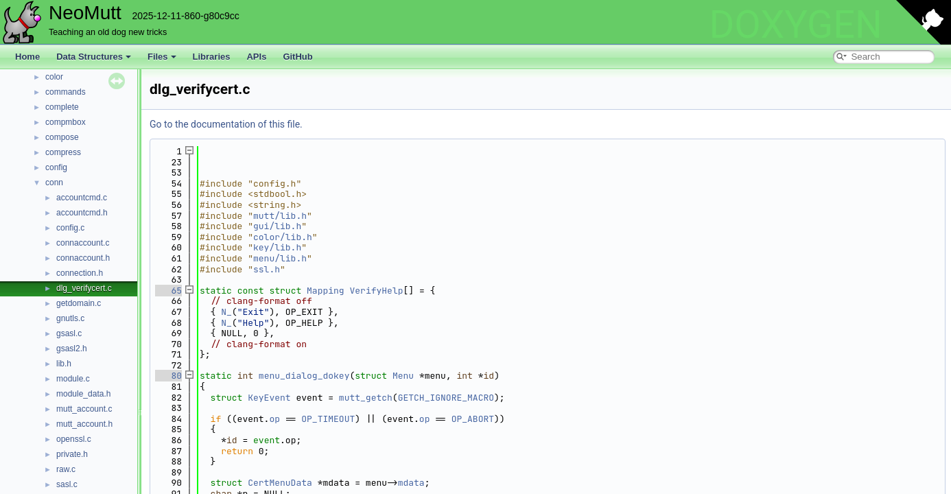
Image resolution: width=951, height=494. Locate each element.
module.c (73, 379)
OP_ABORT (472, 419)
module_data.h (83, 394)
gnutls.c (70, 318)
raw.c (65, 469)
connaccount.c (82, 243)
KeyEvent (269, 397)
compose (62, 137)
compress (63, 152)
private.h (72, 454)
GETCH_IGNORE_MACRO (446, 397)
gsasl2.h (71, 348)
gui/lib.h (277, 226)
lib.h (63, 363)
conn (54, 182)
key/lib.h (277, 247)
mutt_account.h (84, 424)
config (56, 167)
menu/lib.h (280, 258)
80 (168, 375)
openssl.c (73, 439)
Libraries (212, 56)
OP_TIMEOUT (328, 419)
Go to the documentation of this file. (226, 124)
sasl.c (67, 484)
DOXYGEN (795, 24)
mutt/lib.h (280, 216)
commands (65, 92)
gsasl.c (69, 333)
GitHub (297, 56)
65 (168, 290)
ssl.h (266, 269)
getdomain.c (78, 303)
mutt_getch (365, 397)
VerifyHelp (376, 290)
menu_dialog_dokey (304, 375)
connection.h (79, 273)
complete (62, 107)
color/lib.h (282, 237)
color (54, 77)
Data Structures (93, 56)
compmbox (65, 122)
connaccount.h (83, 258)
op (274, 419)
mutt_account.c (84, 409)
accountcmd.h (82, 212)
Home (27, 56)
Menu (403, 375)
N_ (226, 312)
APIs (256, 56)
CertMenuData (280, 483)
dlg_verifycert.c (84, 288)
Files (162, 56)
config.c (70, 228)
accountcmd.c (81, 197)
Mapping (325, 290)
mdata (411, 483)
